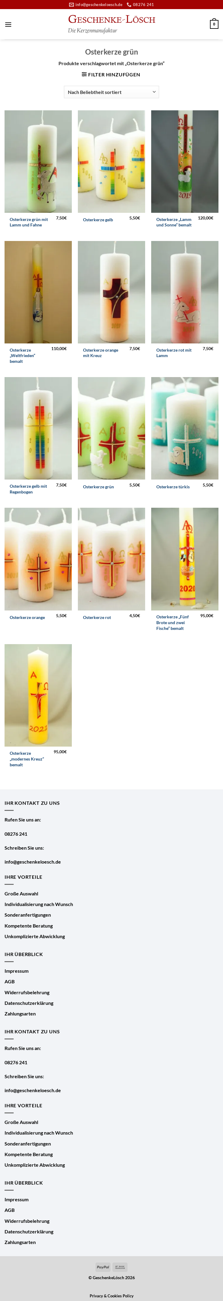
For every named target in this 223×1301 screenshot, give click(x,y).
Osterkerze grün (98, 486)
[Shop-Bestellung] (111, 92)
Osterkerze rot (97, 617)
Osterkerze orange (27, 617)
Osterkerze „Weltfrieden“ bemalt (22, 355)
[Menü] (8, 24)
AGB (10, 981)
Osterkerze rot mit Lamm (173, 352)
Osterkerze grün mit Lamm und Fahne (29, 222)
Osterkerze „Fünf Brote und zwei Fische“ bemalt (172, 622)
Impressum (16, 971)
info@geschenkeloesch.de (33, 862)
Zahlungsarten (20, 1013)
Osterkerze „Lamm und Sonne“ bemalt (173, 222)
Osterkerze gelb (98, 219)
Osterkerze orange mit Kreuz (100, 352)
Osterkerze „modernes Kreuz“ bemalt (27, 759)
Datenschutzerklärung (29, 1003)
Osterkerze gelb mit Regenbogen (28, 488)
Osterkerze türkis (173, 486)
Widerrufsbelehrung (27, 992)
